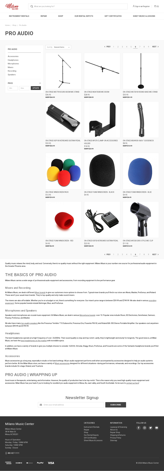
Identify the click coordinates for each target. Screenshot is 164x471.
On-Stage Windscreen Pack (57, 192)
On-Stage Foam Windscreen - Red (59, 241)
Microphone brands (87, 315)
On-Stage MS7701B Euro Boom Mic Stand (62, 92)
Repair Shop (115, 432)
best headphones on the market (34, 341)
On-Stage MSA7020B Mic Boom (96, 92)
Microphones (13, 64)
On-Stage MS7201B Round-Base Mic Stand (140, 92)
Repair (44, 16)
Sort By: (50, 47)
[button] (24, 83)
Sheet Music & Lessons (144, 16)
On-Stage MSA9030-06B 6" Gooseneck (138, 140)
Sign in (138, 6)
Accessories (13, 56)
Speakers (12, 74)
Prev (107, 46)
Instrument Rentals (19, 16)
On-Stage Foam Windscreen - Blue (137, 192)
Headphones (13, 60)
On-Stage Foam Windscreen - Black (99, 192)
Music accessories (62, 363)
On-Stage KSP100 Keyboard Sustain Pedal (62, 140)
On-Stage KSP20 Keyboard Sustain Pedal (101, 241)
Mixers (10, 67)
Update (36, 88)
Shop (60, 16)
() (156, 6)
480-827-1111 (13, 453)
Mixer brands (40, 292)
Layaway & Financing (118, 427)
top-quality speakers (29, 323)
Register (146, 6)
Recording (12, 71)
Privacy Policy (115, 438)
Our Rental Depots (84, 16)
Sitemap (113, 440)
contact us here (132, 383)
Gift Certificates (113, 16)
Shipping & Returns (118, 435)
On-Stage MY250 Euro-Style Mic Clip (138, 241)
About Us (114, 430)
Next (155, 46)
